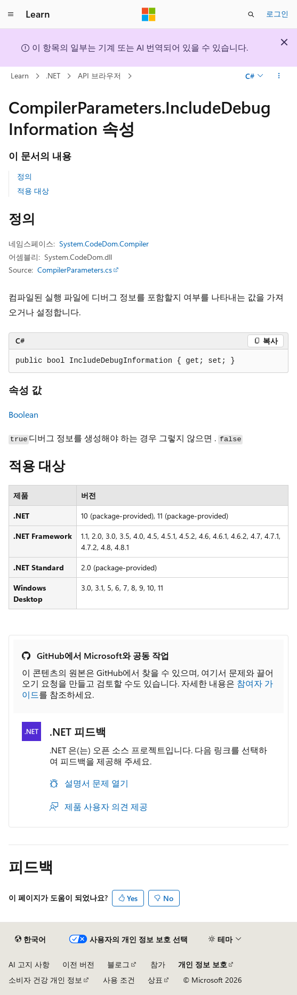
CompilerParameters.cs (74, 270)
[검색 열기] (251, 14)
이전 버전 (78, 964)
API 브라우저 (99, 75)
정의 (24, 176)
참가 (157, 964)
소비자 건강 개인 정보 (45, 980)
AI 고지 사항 (29, 964)
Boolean (23, 414)
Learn (20, 75)
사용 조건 (119, 980)
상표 (155, 980)
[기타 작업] (279, 76)
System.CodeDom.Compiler (104, 243)
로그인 (277, 14)
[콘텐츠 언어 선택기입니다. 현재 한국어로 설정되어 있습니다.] (30, 939)
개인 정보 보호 (202, 964)
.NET (53, 75)
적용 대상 (33, 191)
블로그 (118, 964)
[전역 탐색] (10, 14)
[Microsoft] (149, 14)
